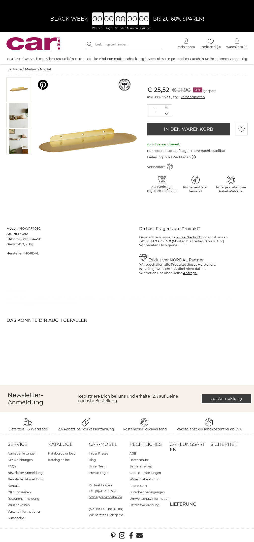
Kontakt (14, 486)
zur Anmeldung (226, 398)
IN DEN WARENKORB (188, 129)
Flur (95, 59)
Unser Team (98, 466)
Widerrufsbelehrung (144, 479)
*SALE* (19, 59)
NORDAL (179, 260)
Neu (10, 59)
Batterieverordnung (144, 505)
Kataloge (60, 444)
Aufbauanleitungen (22, 453)
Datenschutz (139, 460)
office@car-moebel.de (105, 497)
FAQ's (12, 466)
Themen (222, 59)
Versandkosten (193, 97)
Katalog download (62, 453)
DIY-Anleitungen (20, 460)
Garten (234, 59)
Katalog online (59, 460)
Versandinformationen (24, 511)
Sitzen (38, 59)
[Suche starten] (90, 44)
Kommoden (115, 59)
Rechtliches (145, 444)
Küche (79, 59)
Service (17, 444)
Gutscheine (16, 518)
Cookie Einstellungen (145, 473)
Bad (88, 59)
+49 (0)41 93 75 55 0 (103, 491)
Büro (57, 59)
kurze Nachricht (189, 237)
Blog (244, 59)
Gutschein (197, 59)
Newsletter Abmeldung (25, 479)
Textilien (183, 59)
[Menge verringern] (166, 114)
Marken (210, 59)
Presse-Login (98, 473)
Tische (48, 59)
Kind (102, 59)
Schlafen (68, 59)
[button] (18, 90)
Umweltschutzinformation (149, 498)
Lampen (170, 59)
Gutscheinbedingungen (147, 492)
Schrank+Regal (136, 59)
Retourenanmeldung (23, 498)
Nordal (45, 69)
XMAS (29, 59)
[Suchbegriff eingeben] (127, 44)
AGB (132, 453)
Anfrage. (190, 273)
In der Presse (98, 453)
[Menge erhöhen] (166, 107)
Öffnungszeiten (19, 492)
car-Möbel (103, 444)
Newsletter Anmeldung (25, 473)
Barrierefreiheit (140, 466)
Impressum (138, 486)
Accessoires (155, 59)
